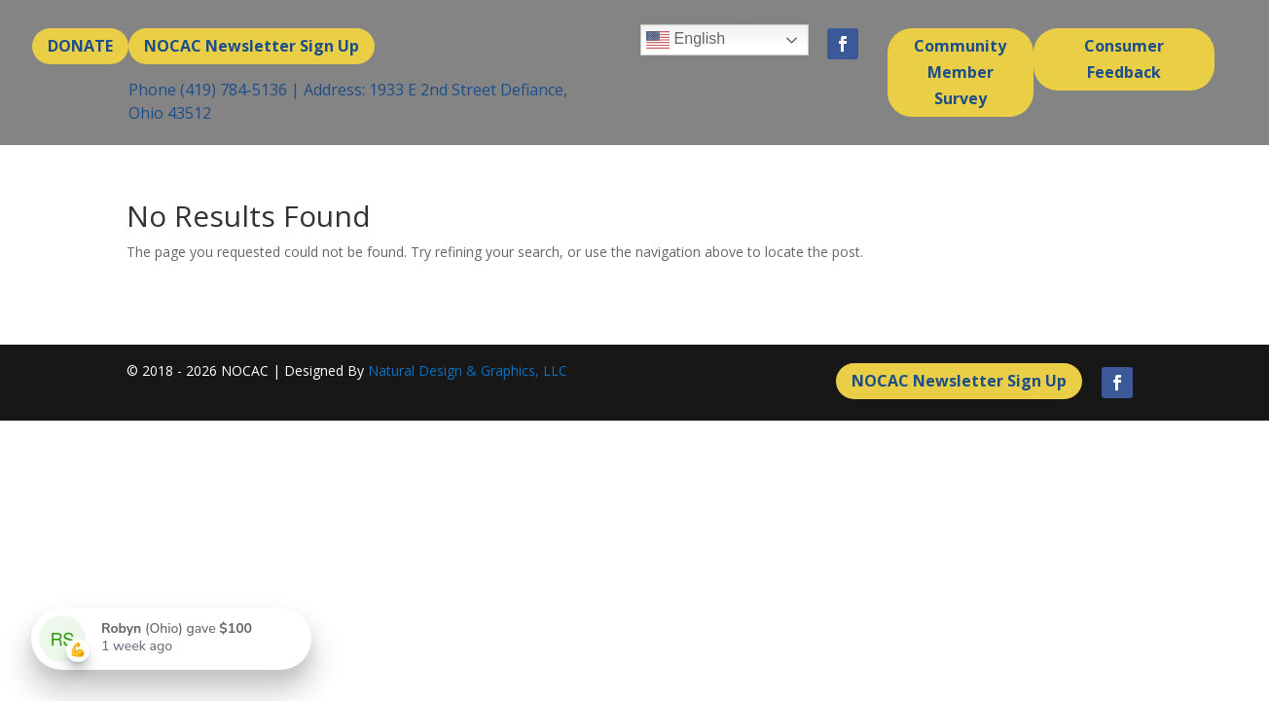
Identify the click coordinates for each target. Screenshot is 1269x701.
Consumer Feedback (1124, 59)
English (685, 40)
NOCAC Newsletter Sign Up (251, 45)
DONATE (80, 45)
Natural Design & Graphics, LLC (467, 370)
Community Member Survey (960, 72)
